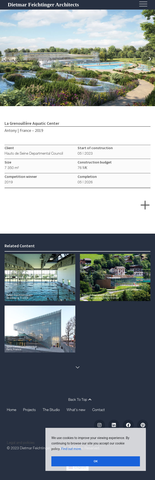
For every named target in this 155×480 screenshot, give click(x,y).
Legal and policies (21, 443)
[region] (95, 450)
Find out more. (71, 450)
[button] (5, 58)
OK (96, 461)
